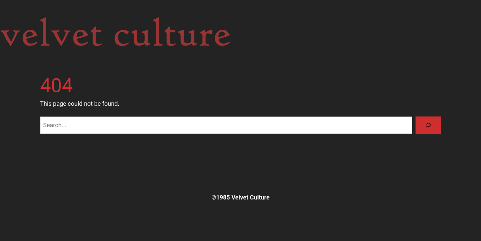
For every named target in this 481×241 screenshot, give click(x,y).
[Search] (428, 125)
